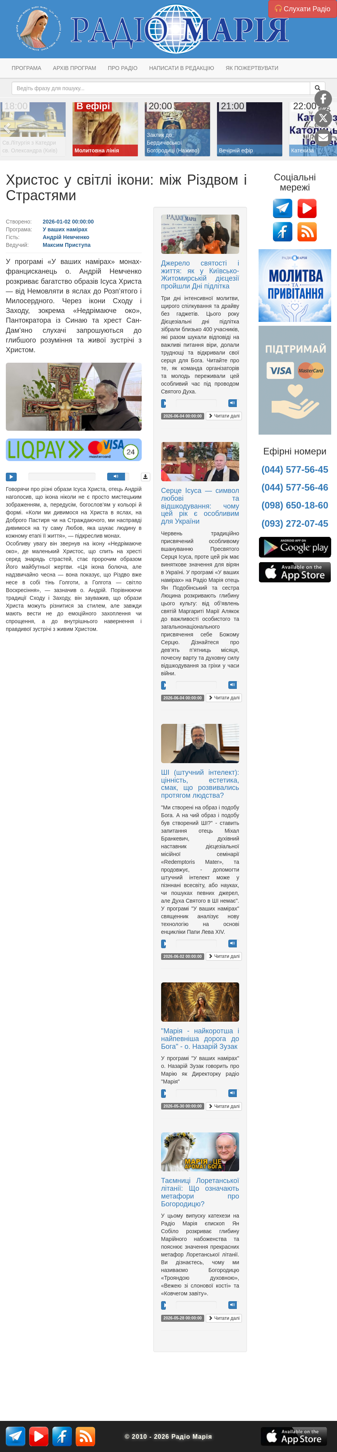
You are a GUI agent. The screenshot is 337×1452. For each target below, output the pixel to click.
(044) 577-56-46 (294, 487)
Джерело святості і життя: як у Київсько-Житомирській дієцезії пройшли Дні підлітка (200, 274)
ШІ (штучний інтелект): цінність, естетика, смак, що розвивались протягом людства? (200, 784)
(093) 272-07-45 (294, 523)
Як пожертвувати (252, 68)
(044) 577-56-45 (294, 469)
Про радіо (122, 68)
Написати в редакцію (181, 68)
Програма (26, 68)
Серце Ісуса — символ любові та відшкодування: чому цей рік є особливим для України (200, 506)
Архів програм (74, 68)
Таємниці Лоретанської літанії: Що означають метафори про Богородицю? (200, 1192)
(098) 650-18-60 (294, 505)
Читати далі (224, 416)
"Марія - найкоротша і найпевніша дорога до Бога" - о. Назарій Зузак (200, 1038)
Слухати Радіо (302, 9)
